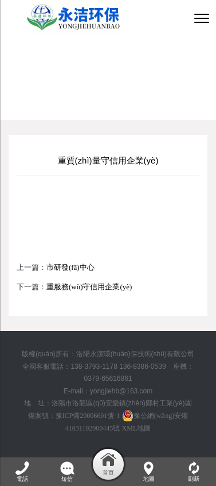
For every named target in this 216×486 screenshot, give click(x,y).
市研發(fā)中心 (70, 267)
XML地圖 (136, 428)
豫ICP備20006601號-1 (88, 416)
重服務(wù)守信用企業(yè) (89, 286)
